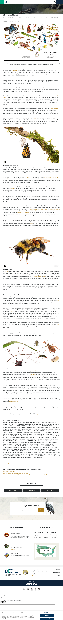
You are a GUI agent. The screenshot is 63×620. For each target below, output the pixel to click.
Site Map (58, 574)
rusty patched (37, 209)
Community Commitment (56, 577)
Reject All (47, 615)
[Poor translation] (4, 602)
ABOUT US (7, 565)
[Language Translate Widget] (6, 595)
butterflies (35, 276)
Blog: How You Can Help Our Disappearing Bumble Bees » (15, 473)
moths (39, 276)
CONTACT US (17, 565)
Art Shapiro (28, 74)
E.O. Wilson (11, 311)
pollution (33, 371)
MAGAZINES (27, 565)
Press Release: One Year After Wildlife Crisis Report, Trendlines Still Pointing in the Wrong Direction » (26, 475)
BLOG (36, 565)
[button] (41, 510)
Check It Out (13, 559)
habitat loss (22, 371)
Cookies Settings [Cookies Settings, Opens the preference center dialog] (47, 612)
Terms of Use (58, 569)
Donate (59, 2)
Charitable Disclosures (56, 572)
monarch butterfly (37, 69)
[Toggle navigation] (2, 2)
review (31, 223)
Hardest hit (15, 70)
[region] (31, 615)
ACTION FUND (45, 565)
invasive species (39, 371)
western (31, 209)
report (52, 210)
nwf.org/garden (39, 414)
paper (34, 118)
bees (44, 276)
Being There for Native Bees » (9, 471)
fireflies (12, 188)
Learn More (13, 539)
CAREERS (55, 565)
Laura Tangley (6, 463)
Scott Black (29, 177)
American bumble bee (55, 209)
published (33, 374)
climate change (48, 371)
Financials (58, 575)
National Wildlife (13, 463)
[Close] (61, 615)
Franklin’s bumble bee (34, 210)
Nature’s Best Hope (13, 401)
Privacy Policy (57, 571)
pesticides (28, 371)
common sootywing (53, 108)
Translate (21, 595)
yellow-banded (44, 209)
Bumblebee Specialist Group (23, 212)
